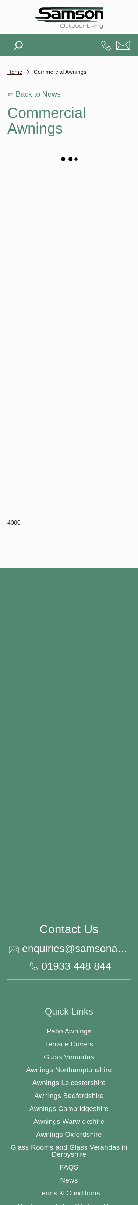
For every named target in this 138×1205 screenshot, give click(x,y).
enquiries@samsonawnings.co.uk (123, 45)
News (69, 1180)
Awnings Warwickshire (69, 1121)
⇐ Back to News (34, 94)
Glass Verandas (69, 1057)
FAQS (69, 1167)
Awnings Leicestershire (69, 1083)
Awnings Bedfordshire (68, 1096)
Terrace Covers (69, 1044)
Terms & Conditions (69, 1193)
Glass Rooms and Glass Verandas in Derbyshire (69, 1150)
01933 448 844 (106, 45)
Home (14, 72)
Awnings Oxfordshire (69, 1134)
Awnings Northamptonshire (69, 1070)
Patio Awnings (69, 1031)
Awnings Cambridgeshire (69, 1108)
